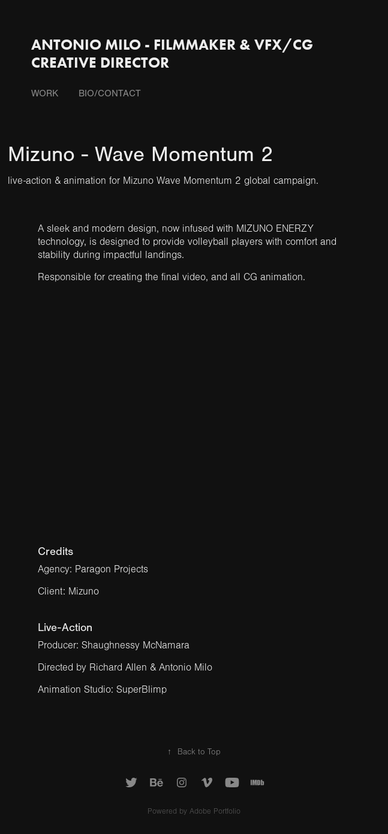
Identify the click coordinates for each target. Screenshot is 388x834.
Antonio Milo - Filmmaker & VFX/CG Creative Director (174, 53)
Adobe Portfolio (215, 811)
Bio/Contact (110, 93)
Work (44, 93)
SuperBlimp (141, 689)
